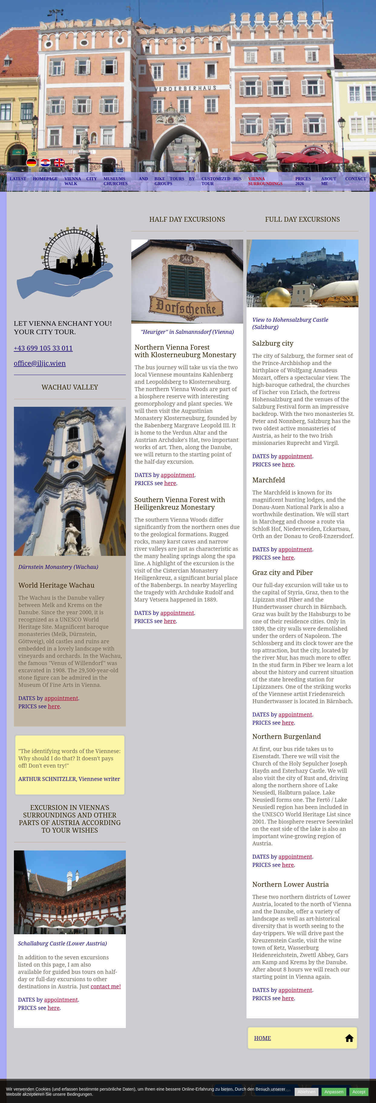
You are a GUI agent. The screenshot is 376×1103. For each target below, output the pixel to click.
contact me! (106, 986)
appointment (61, 698)
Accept (358, 1091)
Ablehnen (307, 1091)
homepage (45, 179)
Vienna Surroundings (265, 181)
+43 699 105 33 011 (43, 347)
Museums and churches (126, 181)
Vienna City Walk (80, 181)
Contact (355, 179)
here (54, 706)
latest (18, 179)
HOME (262, 1038)
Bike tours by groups (175, 181)
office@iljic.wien (40, 362)
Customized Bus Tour (221, 181)
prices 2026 (303, 181)
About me (328, 181)
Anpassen (334, 1091)
